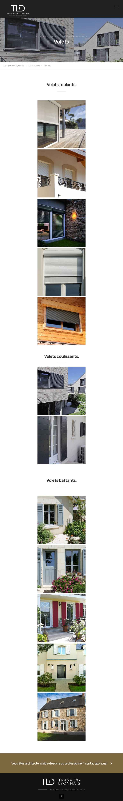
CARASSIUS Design (76, 790)
